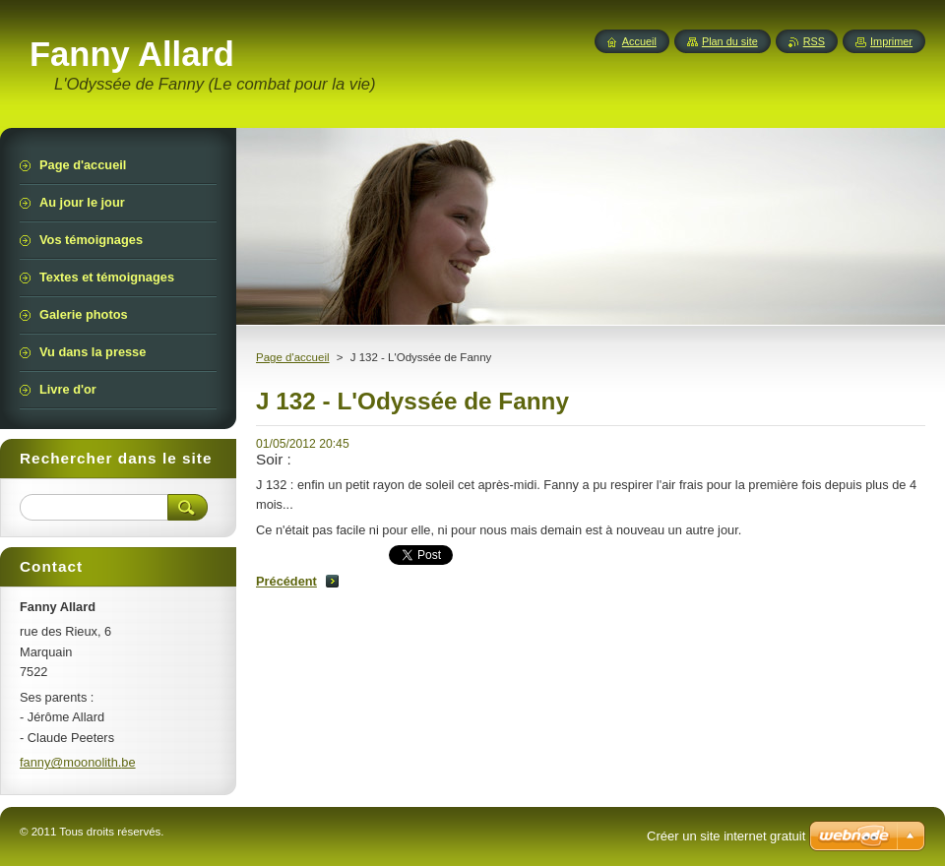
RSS (814, 41)
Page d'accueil (293, 357)
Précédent (286, 581)
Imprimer (891, 41)
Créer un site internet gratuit (726, 836)
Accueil (639, 41)
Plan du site (730, 41)
